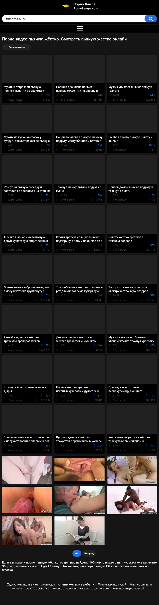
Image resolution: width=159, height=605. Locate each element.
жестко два (48, 584)
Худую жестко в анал (22, 584)
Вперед (89, 553)
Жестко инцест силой (128, 588)
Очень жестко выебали (76, 584)
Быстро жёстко (37, 588)
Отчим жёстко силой (112, 584)
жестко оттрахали (64, 588)
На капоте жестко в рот (94, 588)
